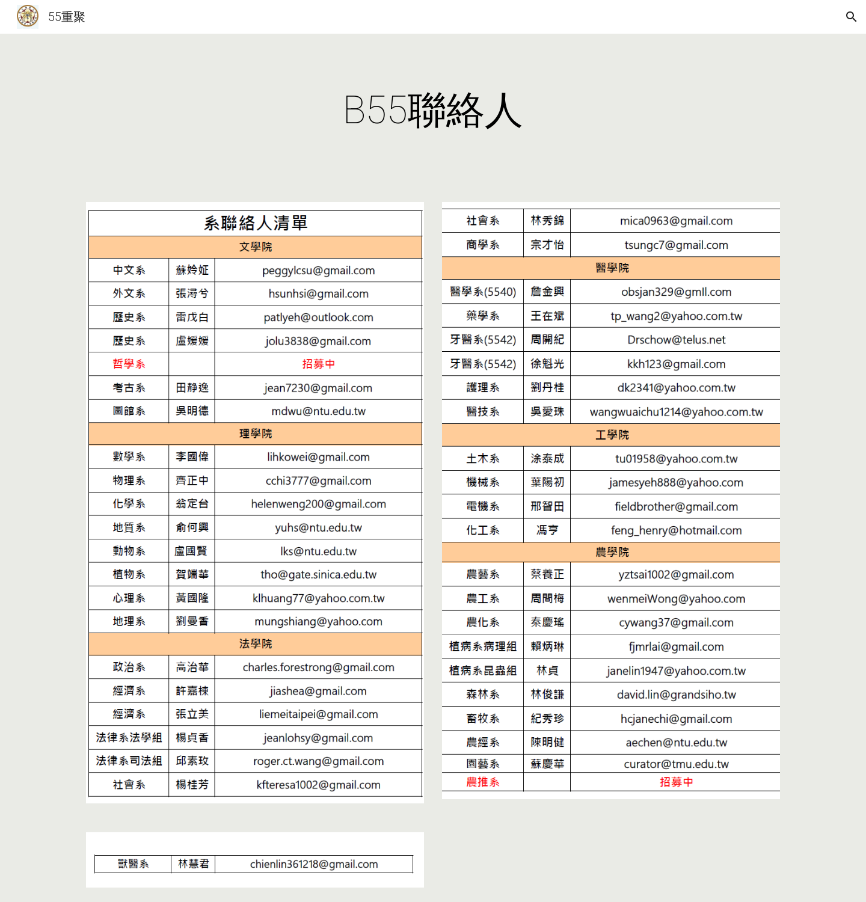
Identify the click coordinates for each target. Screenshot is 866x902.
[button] (851, 16)
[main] (433, 111)
